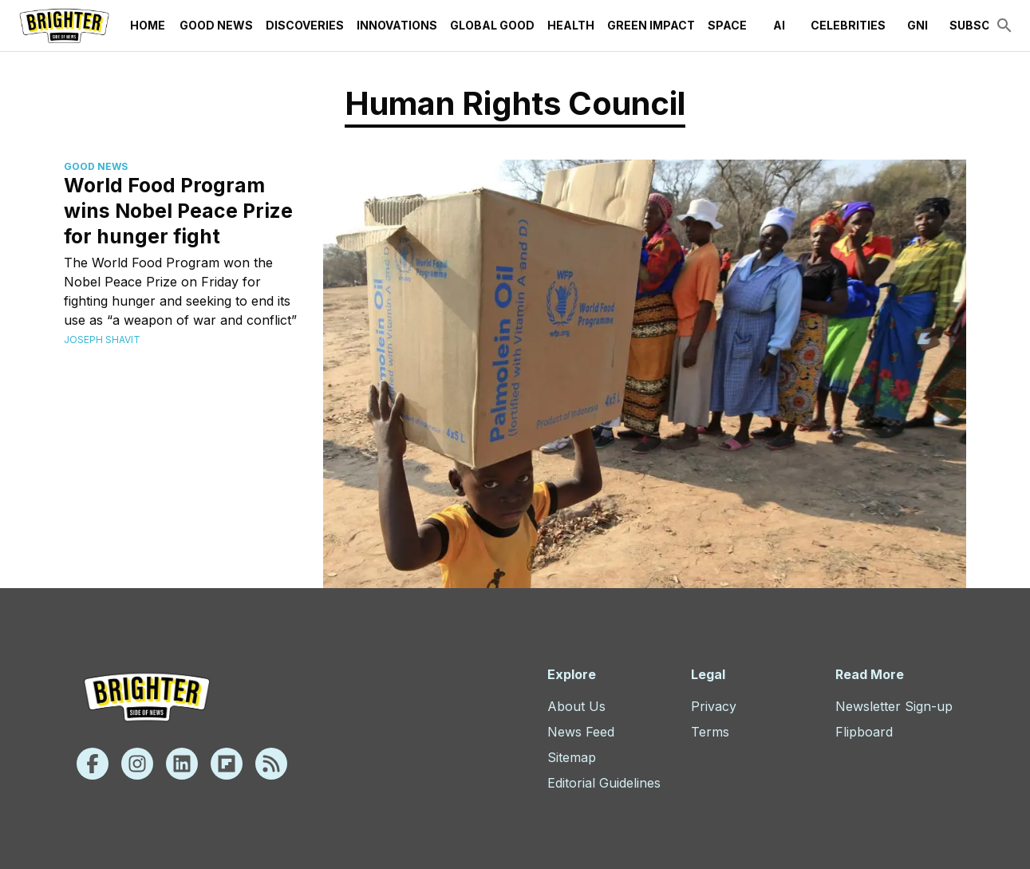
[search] (1004, 25)
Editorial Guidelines (604, 783)
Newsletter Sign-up (894, 706)
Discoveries (304, 25)
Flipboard (864, 732)
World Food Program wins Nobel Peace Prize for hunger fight (178, 210)
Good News (216, 25)
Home (147, 25)
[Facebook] (93, 764)
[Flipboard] (227, 764)
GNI (917, 25)
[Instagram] (137, 764)
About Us (576, 706)
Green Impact (651, 25)
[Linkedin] (182, 764)
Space (727, 25)
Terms (710, 732)
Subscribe (983, 25)
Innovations (397, 25)
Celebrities (848, 25)
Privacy (713, 706)
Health (571, 25)
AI (778, 25)
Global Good (492, 25)
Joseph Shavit (102, 340)
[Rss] (271, 764)
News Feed (580, 732)
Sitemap (571, 757)
